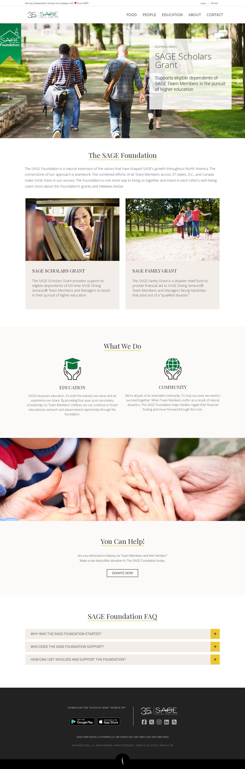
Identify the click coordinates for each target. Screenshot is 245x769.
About (195, 14)
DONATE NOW (122, 573)
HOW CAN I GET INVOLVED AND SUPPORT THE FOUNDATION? (125, 660)
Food (132, 14)
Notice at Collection (147, 745)
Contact (215, 14)
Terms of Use (166, 745)
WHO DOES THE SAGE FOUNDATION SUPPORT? (125, 647)
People (149, 14)
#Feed (214, 3)
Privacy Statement (124, 745)
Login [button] (203, 3)
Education (172, 14)
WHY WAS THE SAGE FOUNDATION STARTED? (125, 634)
